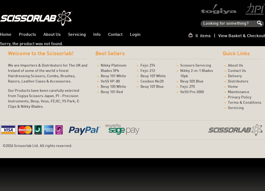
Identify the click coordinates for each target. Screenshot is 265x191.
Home (233, 87)
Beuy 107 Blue (152, 87)
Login (135, 35)
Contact (115, 35)
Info (97, 35)
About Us (52, 35)
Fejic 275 (187, 87)
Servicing (77, 35)
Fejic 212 (147, 71)
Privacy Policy (239, 97)
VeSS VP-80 (110, 81)
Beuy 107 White (153, 76)
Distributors (238, 81)
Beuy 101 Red (112, 92)
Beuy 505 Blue (192, 81)
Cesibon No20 (152, 81)
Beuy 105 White (113, 87)
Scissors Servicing (195, 65)
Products (27, 35)
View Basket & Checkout (241, 36)
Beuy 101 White (113, 76)
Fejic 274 (147, 65)
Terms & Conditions (244, 103)
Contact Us (237, 71)
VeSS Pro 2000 (192, 92)
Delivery (235, 76)
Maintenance (238, 92)
